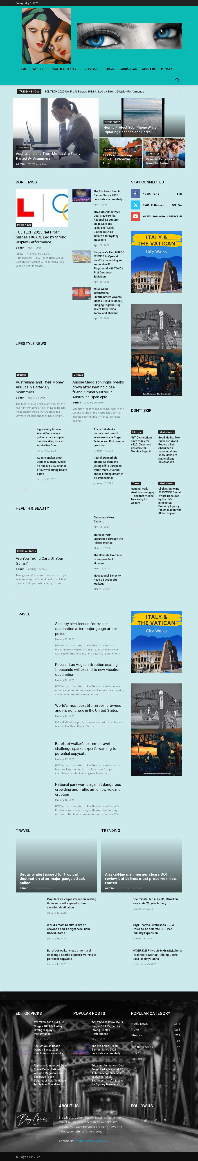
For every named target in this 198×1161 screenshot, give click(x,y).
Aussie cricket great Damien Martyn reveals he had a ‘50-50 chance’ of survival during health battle (52, 466)
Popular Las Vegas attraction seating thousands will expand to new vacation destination (87, 669)
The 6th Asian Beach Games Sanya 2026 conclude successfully (108, 195)
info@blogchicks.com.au (91, 1141)
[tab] (99, 995)
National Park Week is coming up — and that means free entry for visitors (143, 495)
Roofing (109, 149)
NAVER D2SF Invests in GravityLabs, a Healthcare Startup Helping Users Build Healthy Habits (157, 954)
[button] (177, 80)
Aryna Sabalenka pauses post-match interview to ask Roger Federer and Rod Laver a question (109, 437)
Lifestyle (23, 147)
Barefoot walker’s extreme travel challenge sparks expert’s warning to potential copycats (85, 748)
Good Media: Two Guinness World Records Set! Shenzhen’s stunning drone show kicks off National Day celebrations (169, 450)
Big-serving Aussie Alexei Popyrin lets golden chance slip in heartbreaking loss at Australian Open (50, 437)
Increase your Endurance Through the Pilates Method (108, 538)
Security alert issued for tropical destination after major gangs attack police (86, 628)
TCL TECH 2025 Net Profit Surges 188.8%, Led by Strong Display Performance (94, 91)
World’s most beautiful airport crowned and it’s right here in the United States (88, 708)
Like (179, 194)
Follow (177, 205)
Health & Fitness (26, 551)
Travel (135, 483)
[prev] (171, 91)
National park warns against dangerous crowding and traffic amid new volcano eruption (88, 789)
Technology (112, 122)
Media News (24, 224)
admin (20, 247)
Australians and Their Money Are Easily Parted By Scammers (40, 387)
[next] (178, 91)
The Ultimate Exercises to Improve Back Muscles (108, 559)
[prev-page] (18, 326)
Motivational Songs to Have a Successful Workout (107, 579)
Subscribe (175, 216)
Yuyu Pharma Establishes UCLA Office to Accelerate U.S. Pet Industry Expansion (153, 929)
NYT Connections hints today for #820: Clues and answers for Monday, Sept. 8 (142, 444)
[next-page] (26, 326)
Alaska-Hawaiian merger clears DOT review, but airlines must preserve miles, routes (141, 878)
